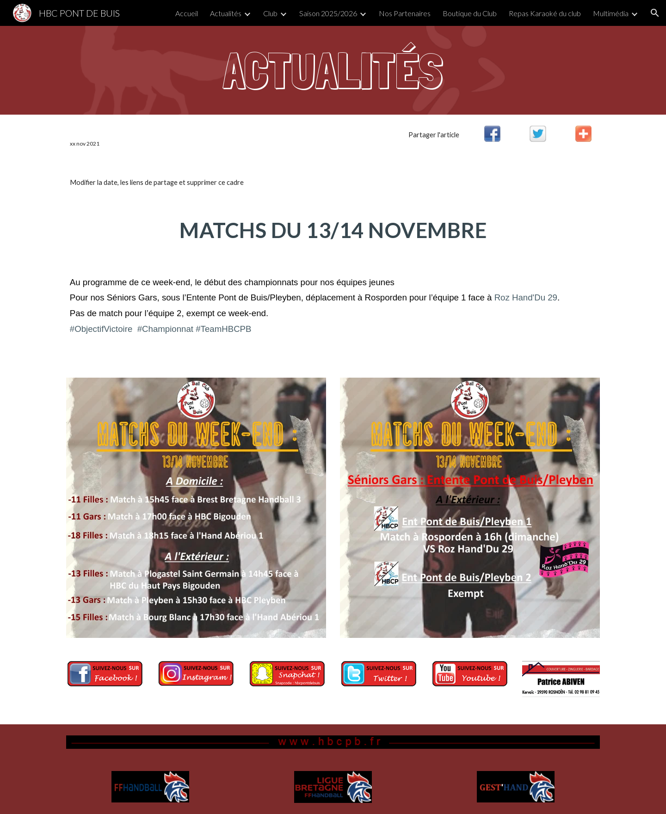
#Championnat (165, 329)
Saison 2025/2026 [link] (328, 13)
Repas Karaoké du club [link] (545, 13)
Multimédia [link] (611, 13)
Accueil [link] (186, 13)
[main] (333, 70)
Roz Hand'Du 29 (525, 297)
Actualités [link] (225, 13)
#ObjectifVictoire (101, 329)
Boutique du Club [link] (470, 13)
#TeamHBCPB (223, 329)
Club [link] (270, 13)
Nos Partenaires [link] (405, 13)
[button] (655, 13)
